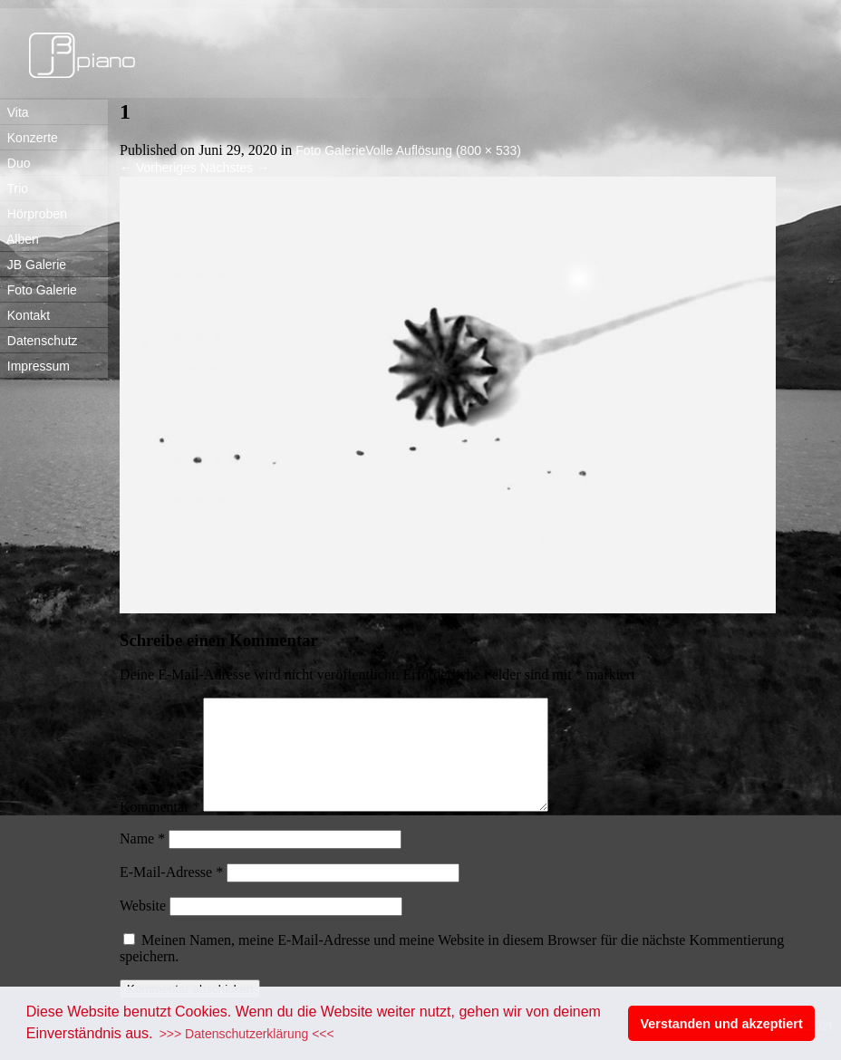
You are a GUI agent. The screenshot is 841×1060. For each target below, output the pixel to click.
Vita (14, 112)
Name (142, 860)
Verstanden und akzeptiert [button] (722, 1024)
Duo (15, 163)
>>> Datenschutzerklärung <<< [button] (247, 1033)
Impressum (35, 366)
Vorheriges (158, 167)
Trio (14, 188)
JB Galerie (33, 264)
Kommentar (159, 828)
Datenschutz (39, 340)
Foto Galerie (38, 290)
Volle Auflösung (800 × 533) (443, 150)
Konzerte (29, 137)
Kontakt (25, 315)
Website (143, 927)
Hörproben (33, 214)
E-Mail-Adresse (171, 893)
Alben (19, 239)
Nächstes (234, 167)
